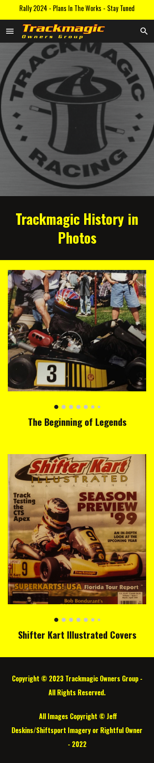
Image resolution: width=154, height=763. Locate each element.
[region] (77, 10)
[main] (77, 228)
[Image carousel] (77, 339)
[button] (10, 31)
